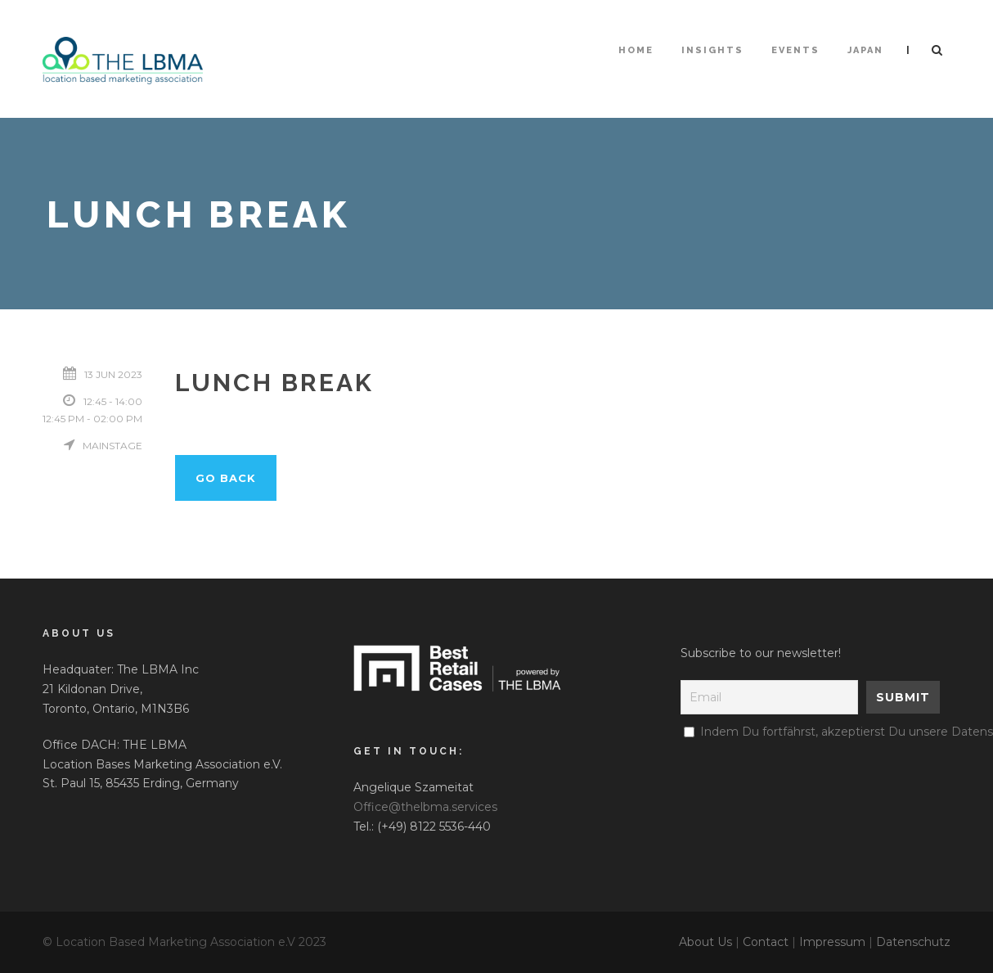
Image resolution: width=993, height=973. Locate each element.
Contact (766, 942)
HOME (636, 50)
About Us (705, 942)
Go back (225, 477)
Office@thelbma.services (425, 807)
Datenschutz (913, 942)
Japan (865, 50)
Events (795, 50)
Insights (712, 50)
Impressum (832, 942)
